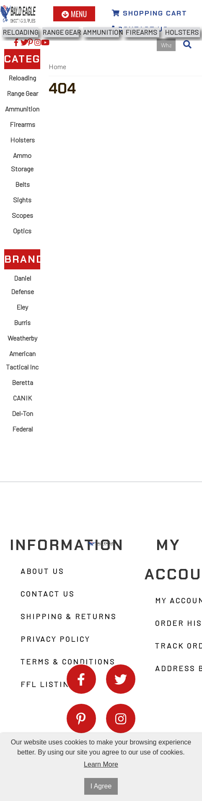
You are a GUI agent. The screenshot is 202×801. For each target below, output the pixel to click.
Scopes (22, 215)
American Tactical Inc (22, 360)
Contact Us (48, 593)
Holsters (182, 32)
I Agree (101, 786)
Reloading (20, 32)
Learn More (101, 764)
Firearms (141, 32)
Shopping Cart (149, 13)
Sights (22, 200)
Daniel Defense (22, 284)
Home (57, 66)
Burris (22, 322)
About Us (42, 571)
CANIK (22, 398)
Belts (22, 184)
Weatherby (22, 338)
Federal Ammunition (22, 435)
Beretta (22, 382)
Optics (22, 231)
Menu (74, 13)
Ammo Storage (22, 162)
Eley (22, 307)
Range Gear (60, 32)
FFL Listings (50, 684)
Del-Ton (22, 413)
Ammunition (101, 32)
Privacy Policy (55, 638)
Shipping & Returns (69, 616)
